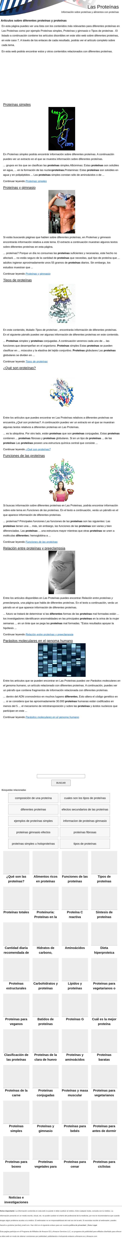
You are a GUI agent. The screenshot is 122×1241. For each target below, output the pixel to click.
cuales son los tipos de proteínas (85, 798)
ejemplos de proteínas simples (33, 820)
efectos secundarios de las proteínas (85, 809)
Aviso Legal (92, 1225)
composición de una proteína (33, 798)
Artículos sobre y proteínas (34, 20)
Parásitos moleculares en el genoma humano (38, 641)
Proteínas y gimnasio (19, 188)
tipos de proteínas (85, 843)
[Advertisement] (61, 77)
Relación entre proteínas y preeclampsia (34, 548)
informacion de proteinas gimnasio (85, 820)
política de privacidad (77, 1225)
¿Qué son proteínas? (19, 368)
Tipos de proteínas (17, 280)
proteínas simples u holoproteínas (33, 843)
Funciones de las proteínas (24, 456)
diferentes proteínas (33, 809)
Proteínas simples (17, 104)
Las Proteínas (103, 7)
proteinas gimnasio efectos (33, 832)
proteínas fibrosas (85, 832)
